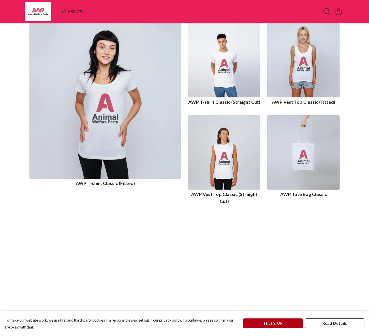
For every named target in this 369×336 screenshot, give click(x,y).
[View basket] (338, 11)
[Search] (327, 11)
